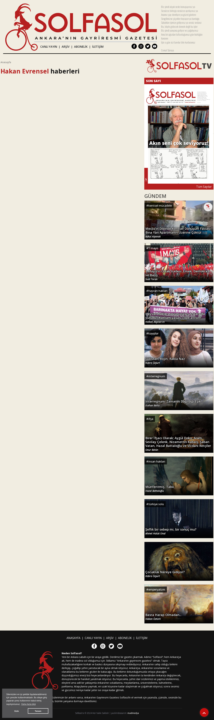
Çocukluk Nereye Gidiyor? (165, 574)
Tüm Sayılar (204, 187)
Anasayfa (6, 62)
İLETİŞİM (97, 47)
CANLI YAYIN (48, 47)
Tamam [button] (38, 711)
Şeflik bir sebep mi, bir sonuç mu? (170, 531)
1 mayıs (153, 248)
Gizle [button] (16, 711)
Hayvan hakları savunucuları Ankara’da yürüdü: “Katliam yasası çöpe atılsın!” (175, 317)
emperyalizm (156, 589)
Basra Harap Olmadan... (163, 617)
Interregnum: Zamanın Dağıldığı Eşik (173, 403)
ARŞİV (66, 47)
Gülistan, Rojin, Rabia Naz (165, 360)
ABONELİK (81, 47)
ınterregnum (156, 376)
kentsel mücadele (160, 205)
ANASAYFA (73, 638)
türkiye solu (156, 504)
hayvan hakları (157, 291)
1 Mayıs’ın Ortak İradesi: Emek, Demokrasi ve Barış (177, 275)
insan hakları (156, 461)
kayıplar (153, 333)
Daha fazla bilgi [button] (28, 704)
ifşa (150, 419)
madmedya (133, 713)
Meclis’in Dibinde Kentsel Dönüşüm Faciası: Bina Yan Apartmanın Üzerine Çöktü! (178, 232)
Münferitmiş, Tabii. (160, 489)
